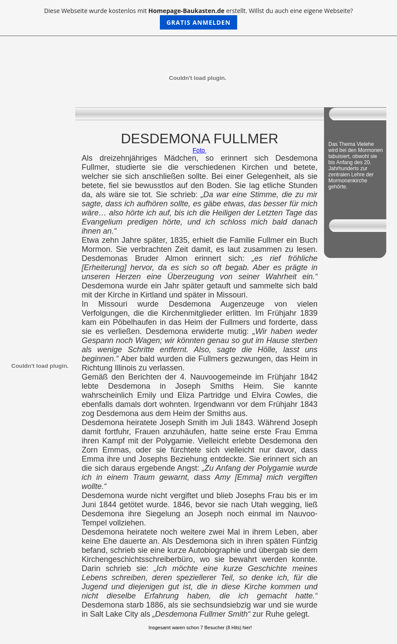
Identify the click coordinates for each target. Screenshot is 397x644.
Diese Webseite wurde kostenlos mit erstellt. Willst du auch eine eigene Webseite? (198, 18)
